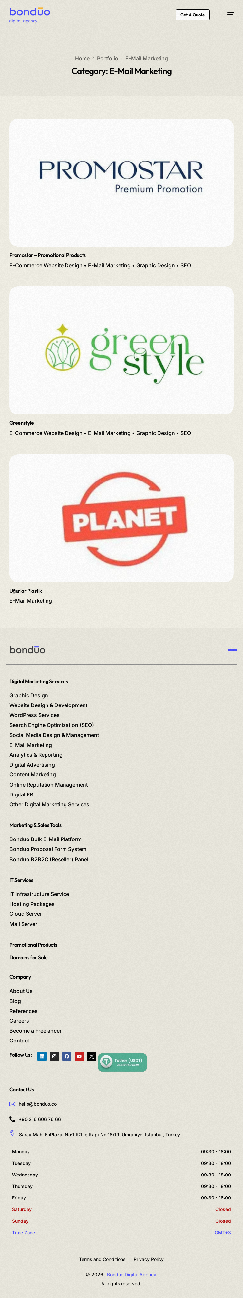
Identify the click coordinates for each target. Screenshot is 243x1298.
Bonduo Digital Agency (131, 1274)
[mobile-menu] (227, 15)
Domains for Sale (28, 957)
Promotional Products (33, 944)
